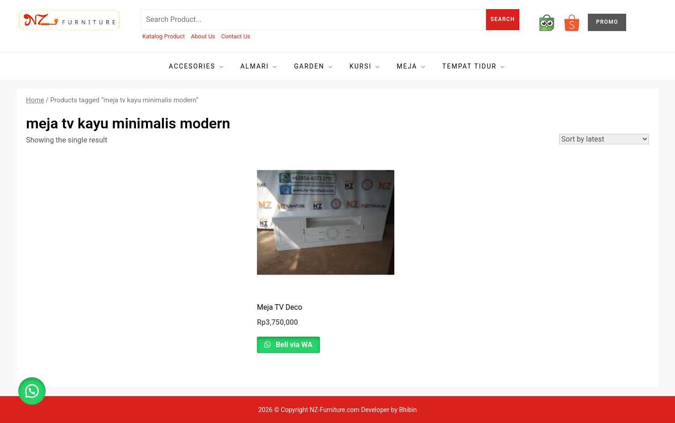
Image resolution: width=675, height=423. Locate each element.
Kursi (366, 66)
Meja (412, 66)
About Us (203, 36)
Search (503, 19)
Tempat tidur (474, 66)
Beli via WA (293, 344)
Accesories (197, 66)
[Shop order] (604, 139)
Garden (314, 66)
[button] (32, 391)
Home (35, 100)
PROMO (607, 22)
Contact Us (236, 36)
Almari (260, 66)
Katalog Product (163, 36)
